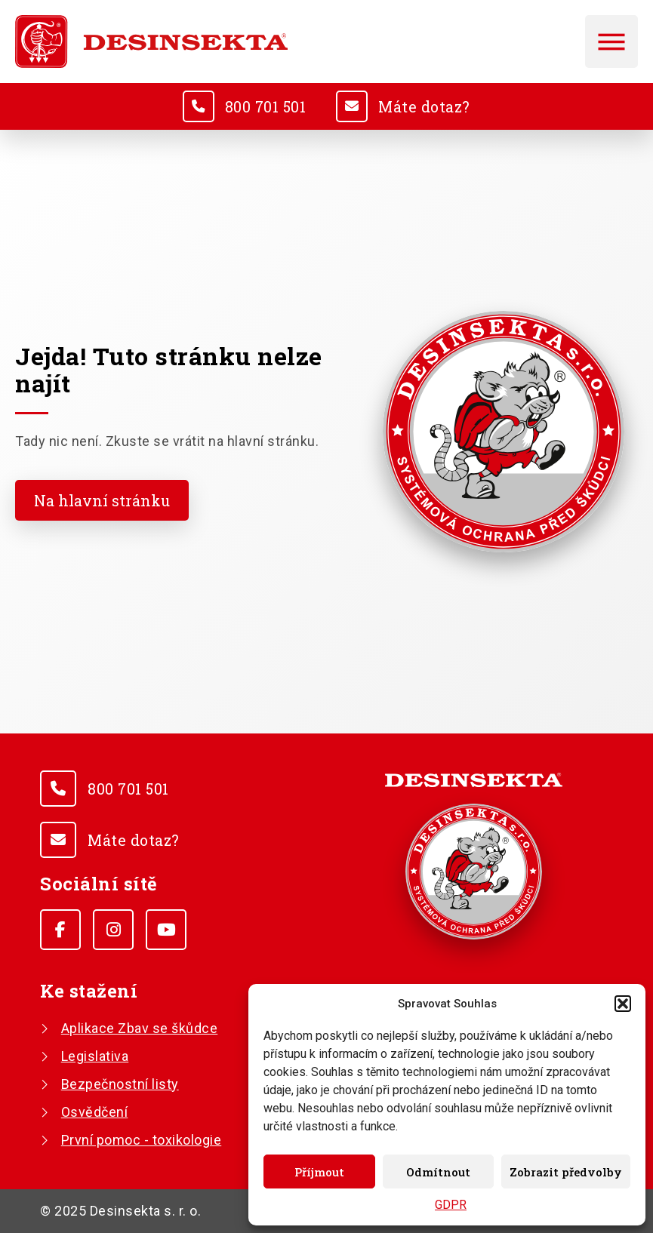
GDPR (451, 1205)
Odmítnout (438, 1171)
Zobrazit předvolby (566, 1171)
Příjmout (319, 1171)
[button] (622, 1003)
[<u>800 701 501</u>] (197, 106)
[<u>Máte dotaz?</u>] (352, 106)
